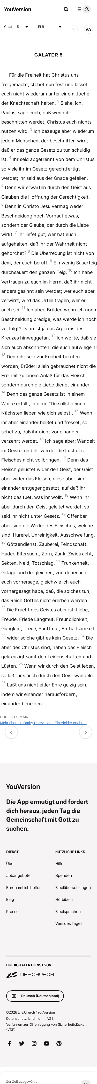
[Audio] (74, 29)
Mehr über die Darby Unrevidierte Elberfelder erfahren (43, 723)
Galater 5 (17, 27)
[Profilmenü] (83, 9)
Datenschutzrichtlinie (23, 1018)
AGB (50, 1018)
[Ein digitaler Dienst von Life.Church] (48, 967)
